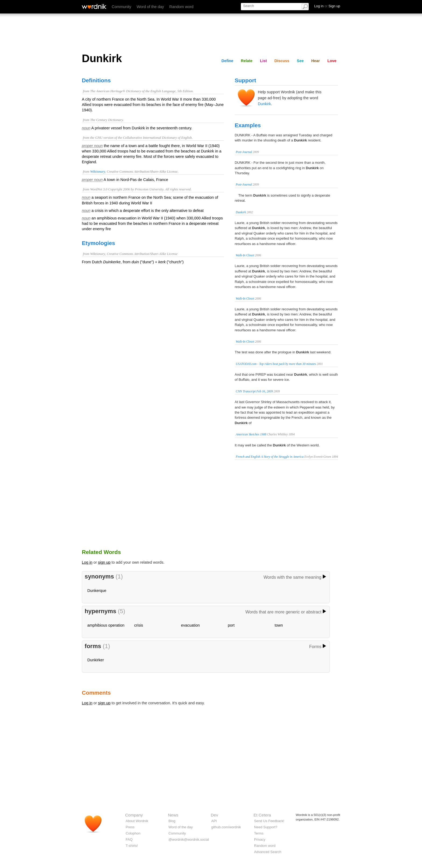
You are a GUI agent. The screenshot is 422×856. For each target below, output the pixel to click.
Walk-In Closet (245, 255)
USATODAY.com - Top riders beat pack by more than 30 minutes (276, 363)
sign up (104, 562)
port (231, 625)
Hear (315, 61)
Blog (171, 821)
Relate (246, 61)
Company (134, 815)
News (173, 815)
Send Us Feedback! (269, 821)
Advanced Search (267, 852)
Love (331, 61)
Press (130, 827)
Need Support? (265, 827)
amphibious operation (106, 625)
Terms (258, 833)
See (300, 61)
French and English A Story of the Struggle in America (270, 456)
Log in (87, 562)
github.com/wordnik (226, 827)
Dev (214, 815)
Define (227, 61)
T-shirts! (132, 846)
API (214, 821)
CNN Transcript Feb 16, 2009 (254, 391)
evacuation (190, 625)
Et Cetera (262, 815)
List (263, 61)
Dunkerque (96, 590)
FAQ (129, 839)
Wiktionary (97, 171)
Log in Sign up (327, 6)
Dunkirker (95, 660)
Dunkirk (264, 104)
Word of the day (150, 7)
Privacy (259, 839)
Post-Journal (244, 152)
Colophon (133, 833)
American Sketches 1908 (251, 434)
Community (121, 7)
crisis (138, 625)
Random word (181, 7)
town (279, 625)
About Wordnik (137, 821)
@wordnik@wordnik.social (188, 839)
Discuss (282, 61)
